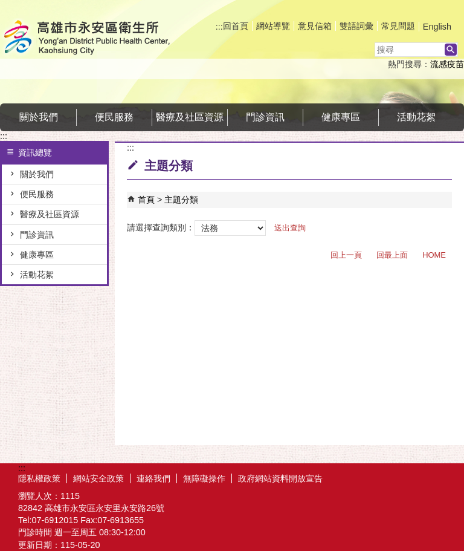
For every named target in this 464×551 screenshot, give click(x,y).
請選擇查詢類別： (161, 227)
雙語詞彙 (356, 26)
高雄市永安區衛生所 (102, 38)
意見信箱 (315, 26)
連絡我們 (153, 478)
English (437, 26)
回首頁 (235, 26)
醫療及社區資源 (190, 117)
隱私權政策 (39, 478)
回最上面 (392, 254)
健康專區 (340, 117)
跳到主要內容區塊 (6, 6)
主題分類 (181, 199)
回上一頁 (346, 254)
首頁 (146, 199)
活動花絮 (416, 117)
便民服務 (114, 117)
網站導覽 (273, 26)
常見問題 (398, 26)
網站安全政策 (98, 478)
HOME (434, 254)
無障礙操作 (204, 478)
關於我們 (38, 117)
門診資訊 (265, 117)
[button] (451, 50)
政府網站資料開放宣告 (280, 478)
